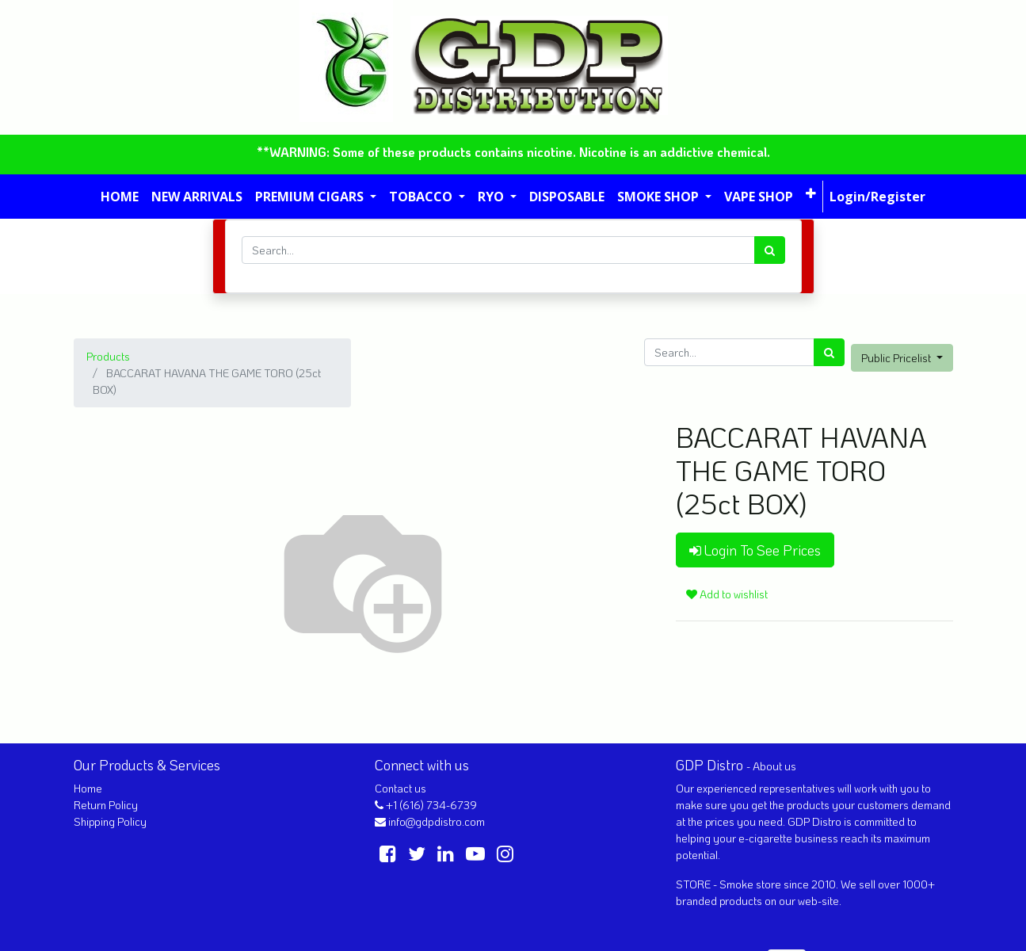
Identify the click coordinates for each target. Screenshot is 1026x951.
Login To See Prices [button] (755, 550)
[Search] (769, 250)
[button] (810, 193)
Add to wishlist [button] (727, 594)
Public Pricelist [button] (897, 357)
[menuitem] (119, 196)
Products (108, 356)
